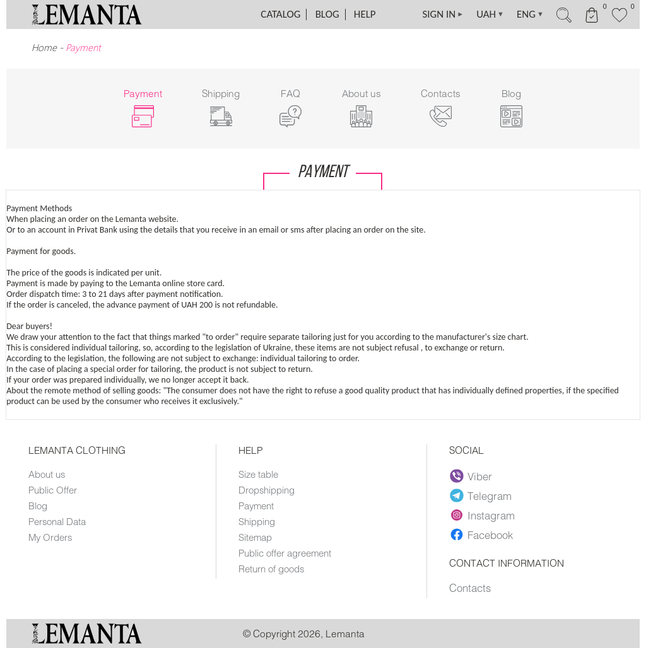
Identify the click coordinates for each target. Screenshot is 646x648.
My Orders (50, 537)
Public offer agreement (284, 552)
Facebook (481, 535)
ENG (530, 14)
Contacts (470, 587)
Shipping (256, 521)
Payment (256, 505)
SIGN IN (443, 14)
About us (46, 474)
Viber (471, 476)
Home (44, 47)
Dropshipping (266, 489)
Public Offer (52, 489)
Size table (258, 474)
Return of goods (271, 568)
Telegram (481, 496)
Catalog (280, 14)
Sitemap (255, 537)
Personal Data (57, 521)
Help (365, 14)
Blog (327, 14)
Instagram (482, 516)
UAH (490, 14)
